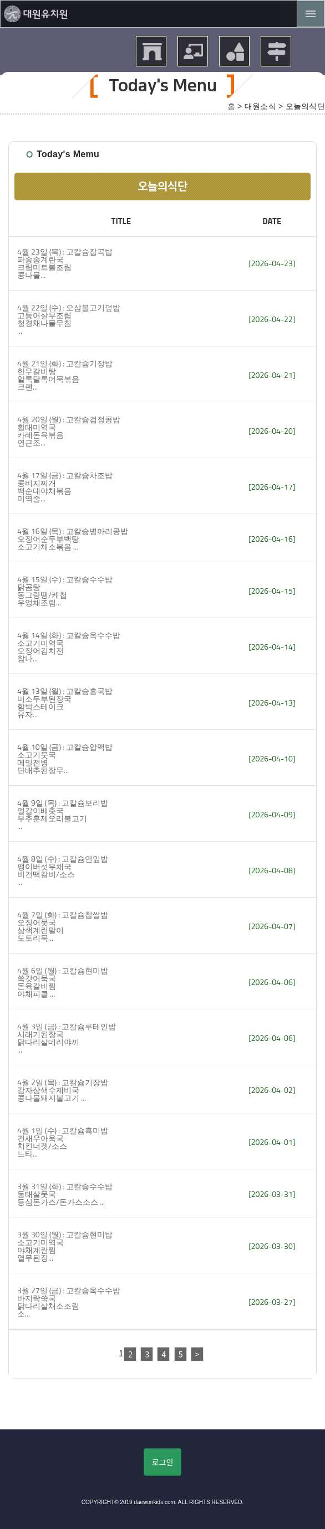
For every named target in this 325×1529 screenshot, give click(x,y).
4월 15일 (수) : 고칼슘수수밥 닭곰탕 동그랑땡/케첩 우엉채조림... (65, 590)
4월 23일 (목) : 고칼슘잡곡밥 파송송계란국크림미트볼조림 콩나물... (65, 263)
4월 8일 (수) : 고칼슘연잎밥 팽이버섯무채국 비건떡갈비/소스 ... (62, 870)
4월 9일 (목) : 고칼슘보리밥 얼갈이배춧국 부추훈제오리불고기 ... (62, 814)
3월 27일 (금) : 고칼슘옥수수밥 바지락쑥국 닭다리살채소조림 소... (68, 1301)
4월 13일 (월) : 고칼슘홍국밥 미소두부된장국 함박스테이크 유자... (65, 702)
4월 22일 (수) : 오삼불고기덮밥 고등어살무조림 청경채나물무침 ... (68, 319)
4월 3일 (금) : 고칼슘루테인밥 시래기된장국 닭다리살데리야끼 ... (66, 1037)
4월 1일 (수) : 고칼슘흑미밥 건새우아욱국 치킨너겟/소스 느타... (62, 1141)
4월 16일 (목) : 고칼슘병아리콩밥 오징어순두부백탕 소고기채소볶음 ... (72, 538)
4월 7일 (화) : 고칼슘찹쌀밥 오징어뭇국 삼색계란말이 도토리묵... (62, 926)
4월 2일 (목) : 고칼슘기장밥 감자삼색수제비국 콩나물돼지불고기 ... (62, 1089)
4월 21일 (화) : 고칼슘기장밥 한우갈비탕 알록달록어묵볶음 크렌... (65, 374)
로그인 (163, 1462)
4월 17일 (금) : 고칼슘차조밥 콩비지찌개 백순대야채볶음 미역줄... (65, 486)
